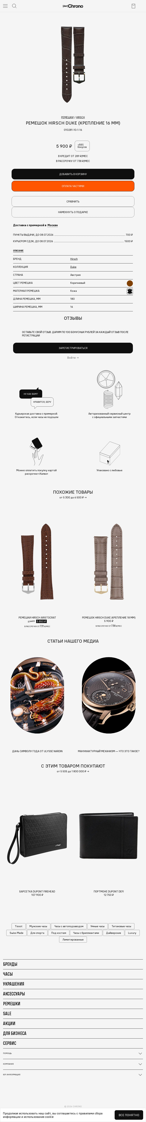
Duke (73, 267)
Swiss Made (16, 933)
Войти (71, 357)
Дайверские (113, 933)
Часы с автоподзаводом (68, 926)
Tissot (18, 926)
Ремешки (11, 1003)
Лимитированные (73, 939)
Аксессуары (14, 994)
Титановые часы (121, 926)
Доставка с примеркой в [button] (35, 225)
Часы (8, 974)
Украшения (13, 984)
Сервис (9, 1043)
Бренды (10, 964)
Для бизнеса (14, 1033)
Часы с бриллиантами (86, 933)
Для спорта (37, 933)
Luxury (132, 933)
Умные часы (97, 926)
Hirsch (74, 259)
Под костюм (58, 933)
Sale (7, 1013)
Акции (9, 1023)
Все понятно (129, 1115)
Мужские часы (38, 926)
